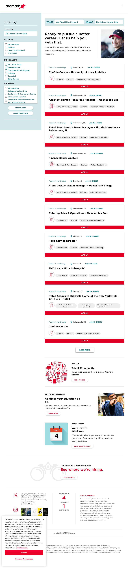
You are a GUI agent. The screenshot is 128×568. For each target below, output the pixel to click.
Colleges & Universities (16, 91)
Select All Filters (20, 113)
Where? (89, 22)
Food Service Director (63, 240)
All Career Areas (13, 65)
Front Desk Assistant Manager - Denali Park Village (80, 185)
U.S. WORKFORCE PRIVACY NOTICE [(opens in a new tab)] (64, 533)
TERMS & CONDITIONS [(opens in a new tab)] (64, 532)
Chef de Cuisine (59, 326)
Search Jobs (69, 477)
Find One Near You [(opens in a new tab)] (82, 446)
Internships (11, 53)
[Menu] (121, 6)
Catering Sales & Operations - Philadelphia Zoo (78, 213)
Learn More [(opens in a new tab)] (53, 413)
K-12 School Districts (15, 102)
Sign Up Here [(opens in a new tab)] (79, 380)
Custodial (10, 76)
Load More (84, 350)
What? (49, 22)
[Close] (43, 520)
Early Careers (12, 79)
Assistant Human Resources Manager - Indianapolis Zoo (84, 99)
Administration (12, 67)
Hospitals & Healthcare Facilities (20, 100)
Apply (84, 86)
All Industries (12, 88)
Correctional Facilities (15, 97)
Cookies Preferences (24, 560)
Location (8, 29)
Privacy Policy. (22, 549)
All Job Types (12, 44)
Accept (24, 553)
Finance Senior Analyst (63, 157)
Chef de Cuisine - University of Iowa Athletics (77, 72)
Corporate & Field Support (17, 70)
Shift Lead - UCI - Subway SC (67, 268)
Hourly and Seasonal (15, 50)
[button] (6, 44)
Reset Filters (20, 108)
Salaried (10, 47)
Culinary (10, 73)
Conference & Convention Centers (20, 94)
